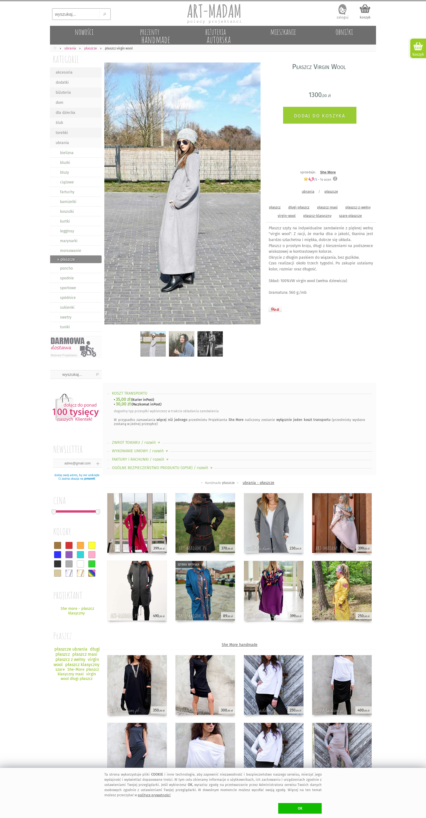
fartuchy (67, 192)
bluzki (65, 162)
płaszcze (331, 191)
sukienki (67, 307)
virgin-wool (287, 216)
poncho (66, 268)
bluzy (64, 172)
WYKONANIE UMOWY (140, 451)
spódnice (68, 297)
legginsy (67, 231)
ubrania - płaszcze (258, 482)
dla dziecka (65, 112)
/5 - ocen (317, 179)
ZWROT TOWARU (136, 442)
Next (252, 194)
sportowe (68, 288)
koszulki (67, 211)
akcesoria (64, 72)
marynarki (68, 241)
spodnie (67, 278)
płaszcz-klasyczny (317, 216)
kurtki (65, 221)
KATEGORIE (66, 59)
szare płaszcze (350, 216)
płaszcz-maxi (327, 207)
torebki (62, 132)
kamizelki (68, 201)
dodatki (62, 82)
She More (328, 172)
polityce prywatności (154, 795)
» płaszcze (66, 259)
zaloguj (343, 17)
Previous (112, 194)
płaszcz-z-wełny (358, 207)
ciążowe (67, 182)
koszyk (365, 17)
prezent (89, 478)
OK (300, 808)
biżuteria (63, 92)
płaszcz (275, 207)
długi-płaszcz (298, 207)
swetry (65, 317)
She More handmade (240, 644)
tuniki (65, 327)
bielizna (67, 153)
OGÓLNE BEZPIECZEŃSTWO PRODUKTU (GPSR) (163, 468)
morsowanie (70, 250)
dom (59, 102)
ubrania (62, 143)
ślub (59, 122)
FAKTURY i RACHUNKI (141, 459)
